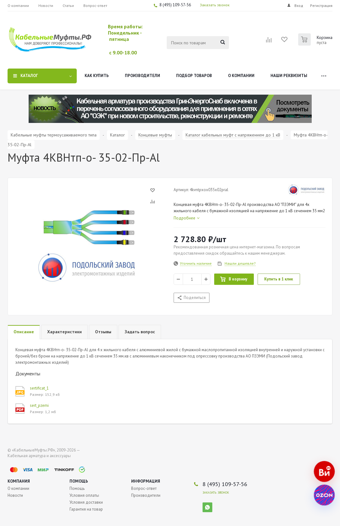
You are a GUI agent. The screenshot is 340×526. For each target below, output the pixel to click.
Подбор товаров (194, 75)
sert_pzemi (39, 405)
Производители (142, 75)
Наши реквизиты (288, 75)
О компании (241, 75)
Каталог (29, 75)
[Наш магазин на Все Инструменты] (324, 471)
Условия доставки (86, 502)
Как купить (97, 75)
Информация (145, 481)
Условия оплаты (84, 495)
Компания (19, 481)
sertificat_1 (39, 388)
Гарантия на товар (86, 509)
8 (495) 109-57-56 (175, 5)
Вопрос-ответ (144, 488)
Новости (15, 495)
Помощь (79, 481)
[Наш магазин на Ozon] (324, 495)
